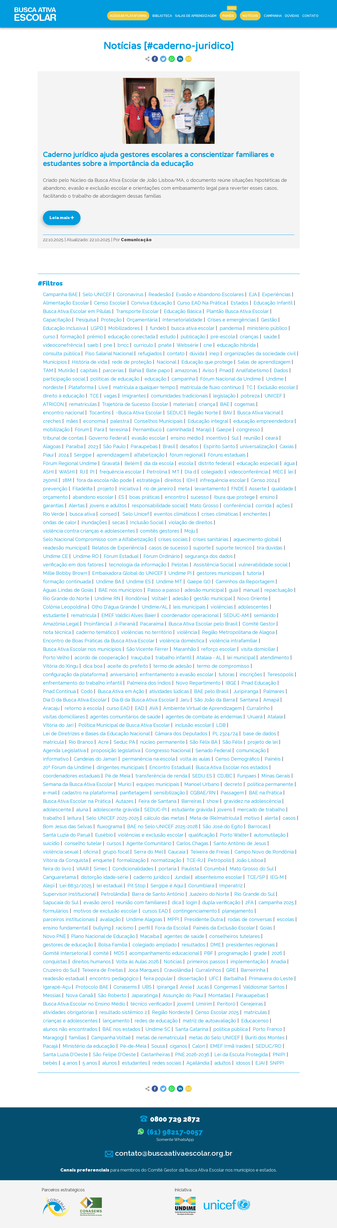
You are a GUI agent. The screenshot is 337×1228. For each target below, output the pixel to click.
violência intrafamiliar (233, 640)
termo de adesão (172, 666)
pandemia (231, 328)
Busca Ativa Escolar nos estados (232, 767)
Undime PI (180, 573)
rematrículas (83, 404)
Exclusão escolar (276, 387)
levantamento (210, 488)
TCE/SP (256, 877)
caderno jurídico (151, 877)
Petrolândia (114, 894)
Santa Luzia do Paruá (66, 835)
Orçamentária (142, 320)
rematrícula (83, 615)
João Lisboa (249, 860)
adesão (180, 598)
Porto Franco (267, 1029)
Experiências (276, 294)
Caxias (287, 446)
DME (215, 944)
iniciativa (128, 488)
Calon (198, 1046)
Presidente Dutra (203, 919)
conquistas (55, 961)
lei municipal (241, 657)
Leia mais (61, 217)
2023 (93, 446)
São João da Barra (214, 700)
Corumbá (214, 868)
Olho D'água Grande (114, 607)
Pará (99, 429)
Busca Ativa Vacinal (258, 412)
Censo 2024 (264, 480)
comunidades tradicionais (179, 396)
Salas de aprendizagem (264, 362)
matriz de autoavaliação (209, 1020)
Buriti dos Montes (265, 1037)
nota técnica (57, 632)
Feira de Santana (157, 801)
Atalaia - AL (209, 657)
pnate (165, 345)
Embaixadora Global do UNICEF (127, 573)
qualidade (282, 488)
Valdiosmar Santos (264, 987)
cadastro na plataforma (88, 792)
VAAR (82, 868)
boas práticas (144, 497)
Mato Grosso (204, 505)
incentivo (216, 438)
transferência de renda (161, 776)
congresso (248, 429)
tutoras (227, 674)
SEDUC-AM (236, 615)
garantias (53, 505)
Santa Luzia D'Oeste (65, 1054)
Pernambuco (147, 429)
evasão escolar (149, 438)
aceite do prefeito (127, 666)
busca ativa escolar (193, 328)
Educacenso (255, 1020)
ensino (267, 497)
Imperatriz (230, 885)
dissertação (191, 978)
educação (155, 379)
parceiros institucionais (69, 919)
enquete (102, 860)
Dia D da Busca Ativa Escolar (75, 700)
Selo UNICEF (97, 294)
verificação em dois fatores (73, 564)
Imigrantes (134, 396)
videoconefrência (62, 345)
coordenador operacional (190, 615)
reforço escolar (218, 649)
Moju (189, 531)
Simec (100, 868)
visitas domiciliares (64, 716)
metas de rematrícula (160, 1037)
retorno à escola (83, 708)
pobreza (250, 396)
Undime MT (169, 581)
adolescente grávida (116, 809)
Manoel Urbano (201, 784)
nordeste (53, 387)
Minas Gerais (275, 776)
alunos (109, 1063)
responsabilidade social (158, 505)
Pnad (225, 370)
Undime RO (86, 556)
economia (94, 421)
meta (184, 488)
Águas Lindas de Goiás (68, 590)
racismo (124, 928)
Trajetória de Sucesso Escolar (135, 404)
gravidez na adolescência (252, 801)
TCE (94, 396)
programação (233, 953)
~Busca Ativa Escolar (139, 412)
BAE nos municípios (120, 590)
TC (249, 387)
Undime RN (107, 598)
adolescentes (253, 607)
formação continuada (67, 581)
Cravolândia (177, 970)
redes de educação (156, 1020)
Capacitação (57, 320)
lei (290, 472)
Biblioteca (162, 16)
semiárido (265, 615)
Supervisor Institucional (69, 894)
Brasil (169, 446)
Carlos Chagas (192, 843)
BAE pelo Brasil (211, 691)
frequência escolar (121, 472)
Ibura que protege (234, 497)
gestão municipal (213, 598)
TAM (48, 370)
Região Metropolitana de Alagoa (238, 632)
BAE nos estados (121, 1029)
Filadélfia (82, 488)
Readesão (159, 294)
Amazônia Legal (61, 624)
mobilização (56, 429)
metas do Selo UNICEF (214, 1037)
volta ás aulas (195, 759)
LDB (221, 725)
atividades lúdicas (169, 691)
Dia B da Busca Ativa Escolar (143, 700)
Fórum (82, 429)
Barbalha (234, 978)
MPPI (173, 919)
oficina (90, 852)
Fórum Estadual (121, 556)
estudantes (134, 1063)
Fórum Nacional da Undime (230, 379)
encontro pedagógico (114, 978)
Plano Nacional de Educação (103, 936)
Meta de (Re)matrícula (214, 818)
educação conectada (131, 336)
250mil (50, 480)
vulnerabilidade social (263, 564)
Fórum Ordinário (161, 556)
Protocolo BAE (92, 987)
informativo (56, 759)
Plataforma (80, 387)
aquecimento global (256, 539)
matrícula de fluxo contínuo (210, 387)
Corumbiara (201, 885)
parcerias (113, 370)
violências (222, 607)
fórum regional (186, 455)
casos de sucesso (168, 548)
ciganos (178, 1046)
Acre (103, 742)
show (213, 801)
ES (121, 497)
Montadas (219, 995)
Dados (281, 370)
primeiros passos (206, 961)
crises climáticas (219, 514)
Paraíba (74, 446)
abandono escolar (93, 497)
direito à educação (64, 396)
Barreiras (191, 801)
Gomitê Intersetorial (65, 953)
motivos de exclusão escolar (105, 911)
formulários (55, 911)
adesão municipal (204, 590)
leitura (74, 818)
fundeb (158, 328)
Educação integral (208, 421)
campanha (183, 379)
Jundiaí (182, 877)
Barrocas (258, 826)
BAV (227, 412)
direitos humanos (91, 961)
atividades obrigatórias (68, 1012)
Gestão (269, 320)
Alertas (77, 505)
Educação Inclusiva (64, 328)
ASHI (48, 472)
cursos (114, 843)
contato (176, 353)
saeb (92, 345)
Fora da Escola (171, 928)
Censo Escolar (110, 303)
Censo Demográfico (237, 759)
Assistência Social (214, 564)
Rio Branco (81, 742)
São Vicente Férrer (147, 649)
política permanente (270, 784)
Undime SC (157, 1029)
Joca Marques (143, 970)
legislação (224, 396)
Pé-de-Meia (133, 1046)
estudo (168, 336)
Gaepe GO (199, 581)
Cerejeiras (251, 1004)
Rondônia (136, 598)
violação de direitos (190, 522)
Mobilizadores (124, 328)
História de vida (89, 362)
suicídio (51, 843)
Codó (87, 691)
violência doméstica (182, 640)
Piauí (48, 455)
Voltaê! (159, 598)
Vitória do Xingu (60, 666)
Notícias (250, 16)
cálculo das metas (164, 818)
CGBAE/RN (203, 792)
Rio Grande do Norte (66, 598)
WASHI (67, 472)
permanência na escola (148, 759)
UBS (147, 987)
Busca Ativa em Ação (121, 691)
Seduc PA (124, 742)
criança (207, 404)
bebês (50, 1063)
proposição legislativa (115, 750)
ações (283, 505)
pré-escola (222, 336)
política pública (230, 1029)
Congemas (226, 987)
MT (176, 472)
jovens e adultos (108, 505)
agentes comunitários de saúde (125, 716)
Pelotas (180, 564)
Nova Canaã (79, 995)
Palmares (273, 691)
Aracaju (51, 708)
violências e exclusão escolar (151, 835)
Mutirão (66, 370)
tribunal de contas (63, 438)
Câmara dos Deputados (181, 733)
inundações (94, 522)
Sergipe (83, 455)
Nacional (166, 362)
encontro (175, 497)
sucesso (200, 497)
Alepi (48, 885)
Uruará (254, 716)
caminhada (179, 429)
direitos (173, 480)
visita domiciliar (258, 649)
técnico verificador (151, 1004)
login (191, 902)
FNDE (237, 488)
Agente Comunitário (148, 843)
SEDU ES (202, 776)
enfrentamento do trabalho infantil (82, 683)
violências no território (146, 632)
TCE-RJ (194, 860)
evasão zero (97, 902)
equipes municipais (157, 784)
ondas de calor (59, 522)
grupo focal (116, 852)
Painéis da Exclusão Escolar (224, 928)
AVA (153, 708)
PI (92, 472)
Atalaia (275, 716)
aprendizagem (113, 455)
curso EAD (118, 708)
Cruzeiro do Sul (60, 970)
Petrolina (157, 472)
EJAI (260, 1063)
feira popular (158, 978)
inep (214, 353)
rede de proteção (132, 362)
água (289, 463)
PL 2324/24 (225, 733)
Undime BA (108, 581)
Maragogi (53, 1037)
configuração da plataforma (74, 674)
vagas (110, 396)
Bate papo (158, 370)
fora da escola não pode (104, 480)
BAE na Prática (265, 792)
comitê (101, 953)
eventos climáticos (175, 514)
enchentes (255, 514)
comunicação (251, 750)
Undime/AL (155, 607)
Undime (275, 379)
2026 (277, 953)
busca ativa (82, 514)
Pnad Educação (258, 683)
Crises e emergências (231, 320)
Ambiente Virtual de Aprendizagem (202, 708)
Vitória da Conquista (65, 860)
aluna (82, 809)
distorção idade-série (104, 877)
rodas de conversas (250, 919)
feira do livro (57, 868)
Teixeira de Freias (210, 852)
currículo (143, 345)
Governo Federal (108, 438)
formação (71, 336)
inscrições (251, 674)
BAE (224, 404)
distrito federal (215, 463)
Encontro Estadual (170, 767)
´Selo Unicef (135, 514)
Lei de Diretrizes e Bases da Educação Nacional (96, 733)
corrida (263, 505)
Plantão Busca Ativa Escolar (237, 311)
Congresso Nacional (168, 750)
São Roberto (112, 995)
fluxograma (109, 826)
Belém (132, 463)
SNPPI (277, 1063)
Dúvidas (292, 16)
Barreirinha (253, 970)
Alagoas (52, 446)
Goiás (266, 928)
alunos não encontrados (70, 1029)
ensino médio (186, 438)
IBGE (231, 683)
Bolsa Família (112, 944)
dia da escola (159, 463)
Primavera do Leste (271, 978)
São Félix (232, 742)
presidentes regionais (250, 944)
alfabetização (149, 455)
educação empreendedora (263, 421)
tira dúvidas (270, 548)
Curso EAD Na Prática (201, 303)
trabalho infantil (173, 657)
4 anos (69, 1063)
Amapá (271, 700)
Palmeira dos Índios (149, 683)
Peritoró (226, 1004)
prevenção (55, 488)
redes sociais (166, 1063)
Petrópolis (219, 860)
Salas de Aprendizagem (195, 16)
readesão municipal (65, 548)
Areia (186, 987)
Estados (240, 303)
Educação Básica (182, 311)
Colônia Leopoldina (65, 607)
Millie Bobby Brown (65, 573)
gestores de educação (68, 944)
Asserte (257, 488)
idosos (243, 1063)
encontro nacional (63, 412)
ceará (271, 438)
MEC (278, 472)
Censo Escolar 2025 (217, 1012)
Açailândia (197, 1063)
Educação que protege (207, 362)
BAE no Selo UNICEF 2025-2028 (162, 826)
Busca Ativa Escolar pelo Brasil (202, 624)
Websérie (188, 345)
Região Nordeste (171, 1012)
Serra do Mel (148, 852)
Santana (249, 700)
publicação (193, 336)
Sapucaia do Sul (60, 902)
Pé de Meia (117, 776)
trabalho (52, 818)
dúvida (197, 353)
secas (118, 522)
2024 (63, 455)
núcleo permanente (162, 742)
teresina (118, 429)
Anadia (278, 961)
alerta (271, 818)
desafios (189, 446)
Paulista (190, 868)
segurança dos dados (209, 556)
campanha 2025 (276, 902)
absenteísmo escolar (218, 877)
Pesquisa (86, 320)
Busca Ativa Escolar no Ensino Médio (84, 1004)
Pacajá (50, 1046)
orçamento (55, 497)
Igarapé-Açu (57, 987)
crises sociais (173, 539)
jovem (184, 1004)
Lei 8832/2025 (76, 885)
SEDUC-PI (155, 809)
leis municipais (189, 607)
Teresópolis (280, 674)
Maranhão (185, 649)
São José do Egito (223, 826)
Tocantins (100, 412)
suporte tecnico (234, 548)
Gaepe (223, 429)
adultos (222, 1063)
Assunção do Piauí (183, 995)
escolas (285, 919)
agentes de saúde (184, 936)
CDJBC (224, 776)
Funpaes (246, 776)
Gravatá (111, 463)
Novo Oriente (252, 598)
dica (176, 902)
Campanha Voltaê (111, 1037)
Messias (52, 995)
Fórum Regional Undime (70, 463)
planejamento (237, 911)
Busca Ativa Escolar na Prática (77, 801)
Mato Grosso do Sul (252, 868)
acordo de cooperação (100, 657)
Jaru (184, 700)
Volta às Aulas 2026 (137, 961)
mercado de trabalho (261, 809)
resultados (193, 944)
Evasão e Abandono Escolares (210, 294)
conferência (237, 505)
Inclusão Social (146, 522)
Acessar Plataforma (128, 16)
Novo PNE (54, 936)
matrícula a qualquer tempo (144, 387)
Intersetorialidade (182, 320)
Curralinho (258, 708)
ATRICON (53, 404)
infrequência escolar (223, 480)
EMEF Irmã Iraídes (230, 1046)
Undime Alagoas (144, 919)
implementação (248, 961)
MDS (119, 953)
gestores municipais (219, 573)
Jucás (203, 987)
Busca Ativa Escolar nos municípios (82, 649)
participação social (64, 379)
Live (103, 387)
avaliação (110, 919)
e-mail (50, 792)
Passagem (232, 792)
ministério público (267, 328)
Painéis (228, 16)
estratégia (148, 480)
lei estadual (109, 885)
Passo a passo (163, 590)
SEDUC (175, 412)
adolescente (57, 809)
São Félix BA (203, 742)
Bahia (135, 370)
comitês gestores (159, 531)
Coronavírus (130, 294)
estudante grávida (192, 809)
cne (208, 345)
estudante (54, 615)
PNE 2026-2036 (192, 1054)
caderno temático (96, 632)
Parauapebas (250, 995)
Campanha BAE (60, 294)
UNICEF (273, 396)
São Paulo (114, 446)
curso (49, 336)
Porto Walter (234, 835)
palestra (119, 421)
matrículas (255, 1012)
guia (233, 590)
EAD (139, 708)
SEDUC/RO (268, 1046)
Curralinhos (208, 970)
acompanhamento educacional (164, 953)
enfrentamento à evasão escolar (177, 674)
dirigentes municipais (120, 767)
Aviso (208, 370)
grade (260, 953)
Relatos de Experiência (118, 548)
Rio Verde (54, 514)
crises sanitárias (211, 539)
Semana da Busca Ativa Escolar (78, 784)
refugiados (150, 353)
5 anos (89, 1063)
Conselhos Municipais (158, 421)
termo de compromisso (223, 666)
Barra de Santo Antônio (158, 894)
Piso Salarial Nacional (109, 353)
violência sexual (60, 852)
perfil (144, 928)
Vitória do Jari (58, 725)
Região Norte (203, 412)
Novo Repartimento (198, 683)
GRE (231, 970)
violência (187, 632)
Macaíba (149, 936)
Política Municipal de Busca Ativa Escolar (124, 725)
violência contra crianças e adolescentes (89, 531)
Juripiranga (246, 691)
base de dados (259, 733)
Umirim (204, 1004)
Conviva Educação (151, 303)
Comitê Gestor (258, 624)
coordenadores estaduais (71, 776)
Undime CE (55, 556)
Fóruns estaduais (227, 455)
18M (67, 480)
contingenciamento (195, 911)
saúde (270, 336)
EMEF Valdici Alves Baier (128, 615)
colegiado (212, 472)
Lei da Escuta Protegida (241, 1054)
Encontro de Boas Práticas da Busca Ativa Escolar (99, 640)
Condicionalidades (132, 868)
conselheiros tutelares (234, 936)
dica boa (92, 666)
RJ (82, 472)
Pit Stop (136, 885)
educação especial (258, 463)
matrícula (53, 742)
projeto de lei (262, 742)
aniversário (122, 674)
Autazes (124, 801)
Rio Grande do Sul (254, 894)
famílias (77, 1037)
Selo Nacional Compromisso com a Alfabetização (98, 539)
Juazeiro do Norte (209, 894)
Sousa (158, 1046)
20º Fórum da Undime (67, 767)
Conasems (125, 987)
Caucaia (176, 852)
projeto (105, 488)
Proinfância (96, 624)
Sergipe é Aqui (167, 885)
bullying (102, 928)
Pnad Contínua (59, 691)
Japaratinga (144, 995)
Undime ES (138, 581)
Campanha (273, 16)
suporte (202, 548)
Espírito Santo (219, 446)
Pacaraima (151, 624)
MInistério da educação (89, 1046)
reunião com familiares (141, 902)
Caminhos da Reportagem (245, 581)
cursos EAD (155, 911)
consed (108, 514)
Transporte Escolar (137, 311)
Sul (235, 438)
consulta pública (61, 353)
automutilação (270, 835)
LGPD (97, 328)
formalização (131, 860)
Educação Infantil (273, 303)
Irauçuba (140, 657)
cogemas (244, 404)
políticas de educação (115, 379)
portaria (167, 868)
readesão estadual (64, 978)
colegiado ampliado (154, 944)
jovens (224, 809)
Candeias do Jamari (95, 759)
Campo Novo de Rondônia (264, 852)
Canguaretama (59, 877)
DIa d (190, 472)
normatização (166, 860)
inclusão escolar (193, 725)
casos (289, 818)
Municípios (55, 362)
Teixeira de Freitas (102, 970)
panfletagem (134, 792)
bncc (123, 345)
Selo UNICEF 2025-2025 (112, 818)
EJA (253, 294)
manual (251, 590)
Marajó (203, 429)
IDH (190, 480)
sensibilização (169, 792)
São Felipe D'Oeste (114, 1054)
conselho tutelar (83, 843)
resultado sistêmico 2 (123, 1012)
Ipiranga (166, 987)
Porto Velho (56, 657)
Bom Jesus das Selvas (67, 826)
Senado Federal (213, 750)
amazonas (186, 370)
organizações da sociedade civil (260, 353)
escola (186, 463)
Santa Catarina (191, 1029)
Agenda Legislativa (64, 750)
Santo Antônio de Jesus (240, 843)
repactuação (278, 590)
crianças (249, 336)
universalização (257, 446)
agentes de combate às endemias (204, 716)
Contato (310, 16)
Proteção (111, 320)
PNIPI (279, 1054)
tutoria (254, 573)
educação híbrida (236, 345)
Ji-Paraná (124, 624)
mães (72, 421)
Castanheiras (155, 1054)
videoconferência (248, 472)
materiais (183, 404)
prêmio (95, 336)
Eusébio (104, 835)
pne (107, 345)
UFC (214, 978)
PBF (208, 953)
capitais (89, 370)
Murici (124, 784)
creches (52, 421)
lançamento (116, 1020)
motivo (252, 818)
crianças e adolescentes (70, 1020)
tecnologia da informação (137, 564)
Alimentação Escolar (66, 303)
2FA (249, 902)
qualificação (202, 835)
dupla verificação (221, 902)
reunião (252, 438)
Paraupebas (144, 446)
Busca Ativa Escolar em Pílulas (77, 311)
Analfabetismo (252, 370)
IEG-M (277, 877)
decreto (233, 784)
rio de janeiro (158, 488)
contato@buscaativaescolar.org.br (168, 1153)
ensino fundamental (65, 928)
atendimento (274, 657)
